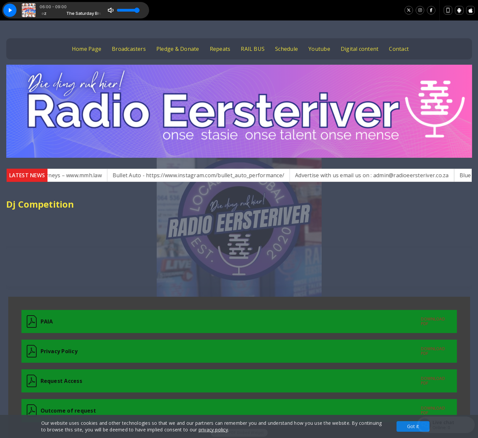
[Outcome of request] (239, 410)
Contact (399, 48)
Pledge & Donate (177, 48)
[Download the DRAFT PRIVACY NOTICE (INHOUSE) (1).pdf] (224, 351)
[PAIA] (239, 321)
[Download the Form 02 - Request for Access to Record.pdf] (224, 381)
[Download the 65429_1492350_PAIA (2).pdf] (224, 321)
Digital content (360, 48)
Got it (413, 426)
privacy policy (213, 429)
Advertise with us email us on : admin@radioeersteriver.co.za (385, 175)
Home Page (86, 48)
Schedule (286, 48)
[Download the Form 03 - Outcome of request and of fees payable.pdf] (224, 410)
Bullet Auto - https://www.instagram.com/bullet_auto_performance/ (212, 175)
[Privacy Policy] (239, 351)
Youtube (319, 48)
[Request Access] (239, 380)
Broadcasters (129, 48)
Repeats (220, 48)
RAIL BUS (253, 48)
